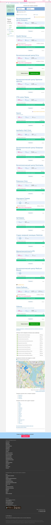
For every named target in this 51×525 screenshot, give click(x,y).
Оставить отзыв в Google (40, 391)
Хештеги (7, 490)
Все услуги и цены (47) (30, 104)
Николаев (20, 409)
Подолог (7, 451)
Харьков (20, 404)
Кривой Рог (20, 395)
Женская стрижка (9, 456)
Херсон (20, 412)
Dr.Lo (27, 55)
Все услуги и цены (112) (30, 65)
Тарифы (7, 477)
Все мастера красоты (9, 454)
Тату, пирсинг (8, 466)
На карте (36, 14)
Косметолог (8, 441)
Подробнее (30, 31)
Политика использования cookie (11, 482)
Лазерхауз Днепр (29, 148)
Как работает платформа (10, 475)
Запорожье (20, 407)
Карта (7, 492)
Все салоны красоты (9, 452)
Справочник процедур (9, 486)
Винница (20, 411)
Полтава (20, 414)
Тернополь (20, 420)
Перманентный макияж (10, 459)
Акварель (23, 19)
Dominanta (29, 165)
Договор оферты (8, 479)
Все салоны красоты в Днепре (21, 427)
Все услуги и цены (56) (30, 278)
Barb (25, 0)
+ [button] (17, 362)
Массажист (7, 443)
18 (26, 134)
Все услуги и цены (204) (30, 122)
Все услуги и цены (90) (30, 298)
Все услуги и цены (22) (30, 209)
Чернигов (20, 413)
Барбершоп (8, 448)
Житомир (20, 416)
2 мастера (25, 14)
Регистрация (10, 13)
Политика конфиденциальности (11, 478)
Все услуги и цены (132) (30, 47)
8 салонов (21, 14)
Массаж (7, 465)
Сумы (19, 417)
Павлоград (20, 398)
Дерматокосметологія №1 (30, 251)
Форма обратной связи (10, 502)
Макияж (7, 461)
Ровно (20, 418)
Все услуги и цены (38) (30, 88)
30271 (12, 10)
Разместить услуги (34, 73)
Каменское (20, 396)
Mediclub (29, 235)
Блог (6, 485)
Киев (19, 402)
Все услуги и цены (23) (30, 260)
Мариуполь (20, 423)
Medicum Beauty (29, 269)
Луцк (19, 422)
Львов (20, 406)
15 (26, 291)
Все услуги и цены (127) (30, 190)
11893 (12, 9)
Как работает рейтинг (9, 481)
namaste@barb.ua (9, 500)
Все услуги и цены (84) (30, 315)
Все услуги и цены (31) (30, 172)
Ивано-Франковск (22, 419)
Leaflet (36, 387)
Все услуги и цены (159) (30, 157)
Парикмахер (8, 444)
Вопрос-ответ (8, 483)
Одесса (20, 403)
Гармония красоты (29, 80)
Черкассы (20, 415)
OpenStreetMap (40, 387)
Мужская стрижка (9, 455)
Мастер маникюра (9, 445)
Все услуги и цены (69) (30, 139)
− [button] (17, 364)
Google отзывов (42, 389)
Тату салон (7, 450)
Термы (22, 97)
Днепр (20, 405)
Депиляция (7, 463)
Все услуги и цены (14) (30, 243)
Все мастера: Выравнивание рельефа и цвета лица (24, 425)
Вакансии (7, 489)
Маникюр (7, 467)
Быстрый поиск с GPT (21, 11)
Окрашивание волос (9, 458)
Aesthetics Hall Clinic (30, 130)
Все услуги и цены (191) (30, 27)
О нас (7, 474)
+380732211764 (10, 503)
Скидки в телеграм (9, 493)
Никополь (20, 397)
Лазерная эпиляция (9, 462)
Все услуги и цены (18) (30, 226)
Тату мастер (8, 447)
